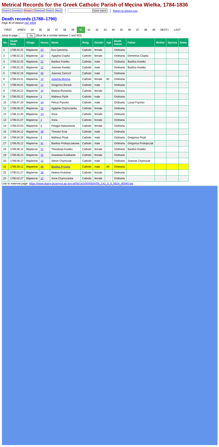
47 (137, 29)
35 (40, 29)
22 (42, 61)
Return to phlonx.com (125, 11)
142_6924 (30, 22)
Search (6, 11)
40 (80, 29)
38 (64, 29)
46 (129, 29)
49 (153, 29)
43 (105, 29)
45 (121, 29)
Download (39, 11)
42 (97, 29)
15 (42, 79)
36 (48, 29)
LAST (177, 29)
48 (145, 29)
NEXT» (164, 29)
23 (42, 49)
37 (56, 29)
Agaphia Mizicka (60, 79)
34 (32, 29)
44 (113, 29)
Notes (50, 11)
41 (89, 29)
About (58, 11)
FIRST (8, 29)
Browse (28, 11)
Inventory (17, 11)
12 (42, 108)
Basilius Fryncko (60, 166)
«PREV (21, 29)
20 (42, 55)
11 (42, 85)
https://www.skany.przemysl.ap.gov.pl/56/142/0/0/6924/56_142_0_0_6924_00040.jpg (81, 183)
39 (72, 29)
